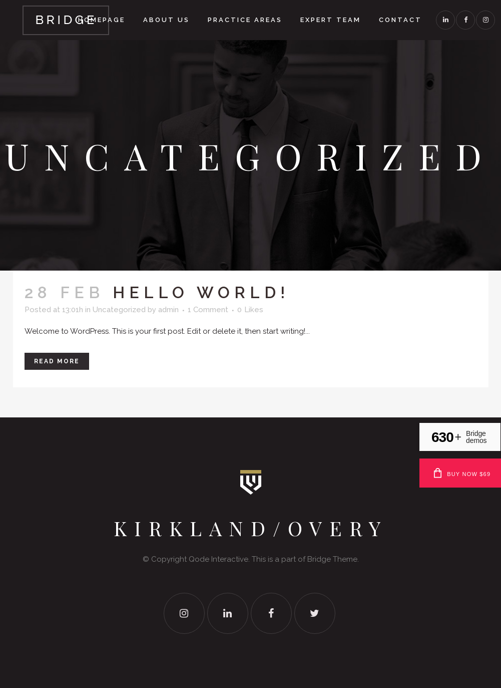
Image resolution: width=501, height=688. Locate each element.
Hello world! (201, 292)
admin (168, 309)
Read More (57, 361)
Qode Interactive (218, 559)
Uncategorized (119, 309)
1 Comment (208, 309)
